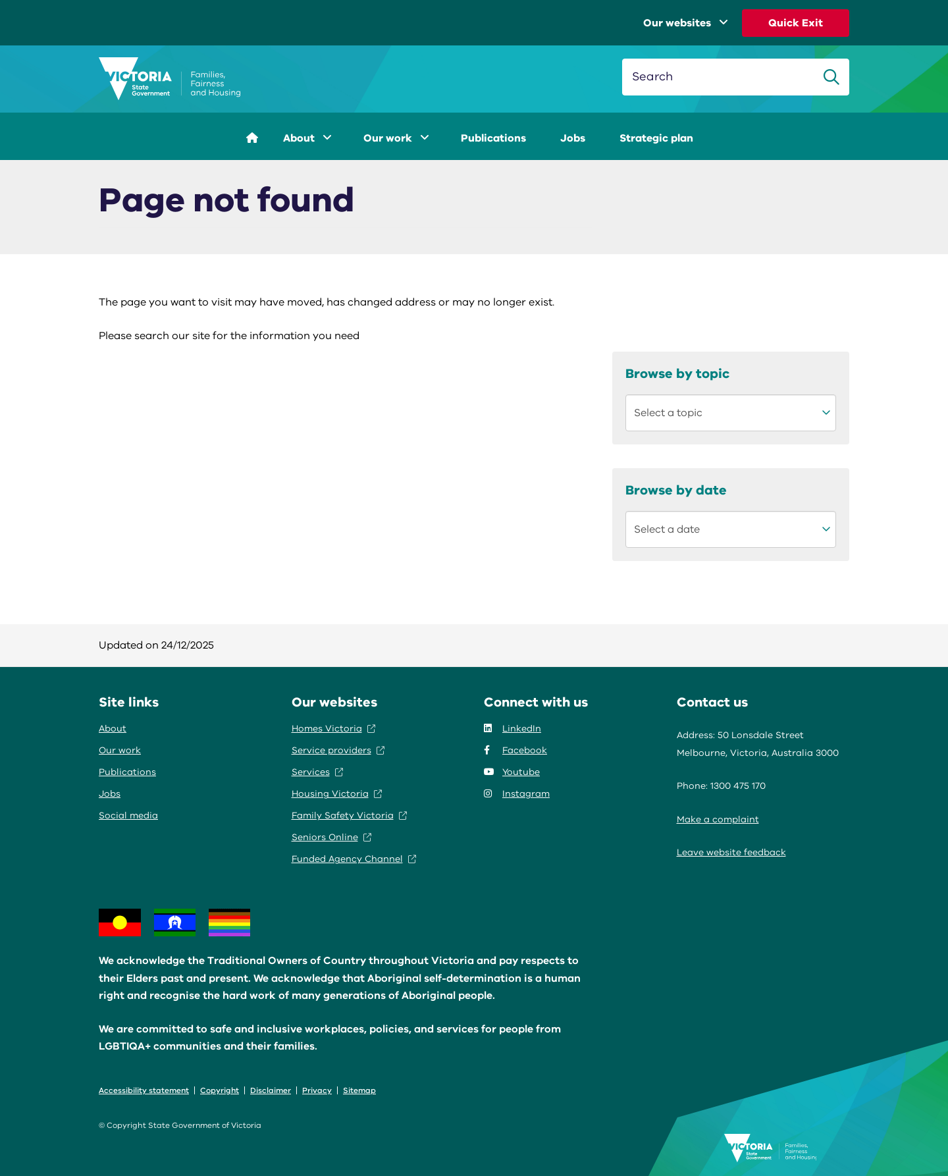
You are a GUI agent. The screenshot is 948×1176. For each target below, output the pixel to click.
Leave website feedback (731, 852)
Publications (493, 138)
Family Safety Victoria (349, 815)
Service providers (338, 750)
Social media (128, 815)
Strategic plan (656, 138)
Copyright (219, 1090)
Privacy (317, 1090)
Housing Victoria (337, 794)
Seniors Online (331, 837)
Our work (396, 138)
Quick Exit (795, 23)
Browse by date (676, 490)
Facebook (515, 750)
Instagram (517, 794)
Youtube (512, 772)
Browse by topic (677, 374)
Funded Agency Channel (354, 859)
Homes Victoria (333, 728)
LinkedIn (512, 728)
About (307, 138)
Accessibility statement (144, 1090)
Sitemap (359, 1090)
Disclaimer (270, 1090)
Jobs (572, 138)
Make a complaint (718, 819)
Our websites (685, 23)
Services (317, 772)
